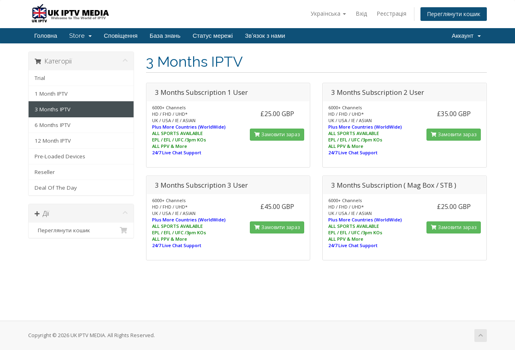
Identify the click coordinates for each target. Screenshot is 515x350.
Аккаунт (466, 35)
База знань (165, 35)
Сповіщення (121, 35)
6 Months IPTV (52, 125)
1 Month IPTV (51, 93)
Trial (40, 78)
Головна (45, 35)
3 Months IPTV (52, 109)
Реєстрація (391, 13)
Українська (328, 13)
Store (80, 35)
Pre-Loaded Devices (60, 156)
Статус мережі (213, 35)
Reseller (45, 172)
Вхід (361, 13)
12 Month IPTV (53, 140)
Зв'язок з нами (265, 35)
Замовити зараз (277, 134)
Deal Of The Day (56, 187)
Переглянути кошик (453, 14)
